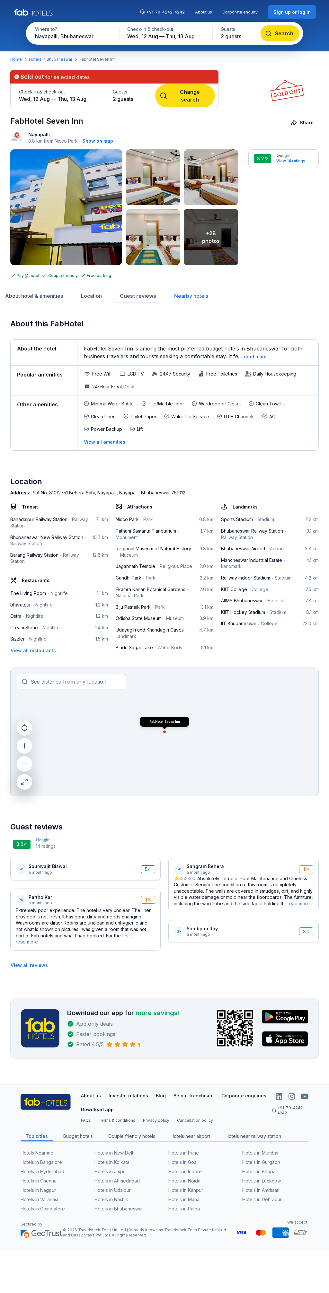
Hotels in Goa (182, 1162)
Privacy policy (156, 1120)
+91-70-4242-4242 (162, 11)
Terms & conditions (117, 1120)
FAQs (86, 1120)
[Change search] (185, 95)
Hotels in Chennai (39, 1180)
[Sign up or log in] (292, 12)
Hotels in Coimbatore (43, 1208)
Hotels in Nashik (111, 1199)
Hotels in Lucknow (261, 1180)
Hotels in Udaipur (112, 1190)
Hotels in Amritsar (260, 1190)
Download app (97, 1109)
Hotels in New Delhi (115, 1153)
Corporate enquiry (240, 12)
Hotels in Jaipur (110, 1171)
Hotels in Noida (184, 1180)
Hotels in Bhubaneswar (50, 59)
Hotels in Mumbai (260, 1153)
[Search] (280, 33)
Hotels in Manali (184, 1199)
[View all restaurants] (33, 650)
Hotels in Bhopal (259, 1171)
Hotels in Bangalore (41, 1162)
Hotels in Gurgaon (261, 1162)
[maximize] (24, 782)
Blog (161, 1095)
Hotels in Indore (185, 1171)
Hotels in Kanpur (185, 1190)
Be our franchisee (193, 1095)
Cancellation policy (195, 1120)
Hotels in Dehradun (262, 1199)
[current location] (24, 728)
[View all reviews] (29, 965)
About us (203, 12)
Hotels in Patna (184, 1208)
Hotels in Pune (183, 1153)
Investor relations (128, 1095)
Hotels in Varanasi (39, 1199)
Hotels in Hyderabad (42, 1171)
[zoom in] (24, 746)
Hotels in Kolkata (111, 1162)
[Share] (303, 122)
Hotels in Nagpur (38, 1190)
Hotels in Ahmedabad (117, 1180)
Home (16, 59)
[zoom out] (24, 764)
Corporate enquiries (243, 1095)
